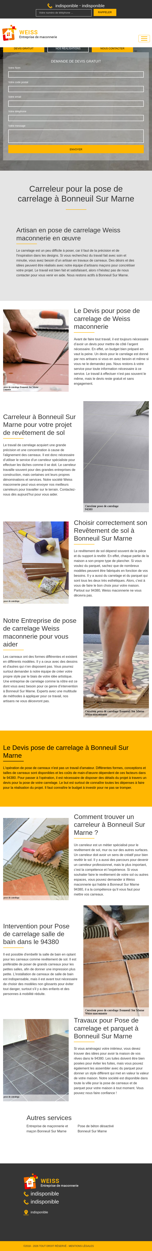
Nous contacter (112, 48)
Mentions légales (81, 1246)
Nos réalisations (68, 48)
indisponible (66, 5)
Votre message (16, 125)
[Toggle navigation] (144, 38)
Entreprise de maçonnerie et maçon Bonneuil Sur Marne (47, 1128)
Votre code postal (18, 82)
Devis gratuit (24, 48)
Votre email (14, 96)
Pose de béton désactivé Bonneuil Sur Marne (96, 1128)
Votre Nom (14, 67)
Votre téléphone (17, 111)
